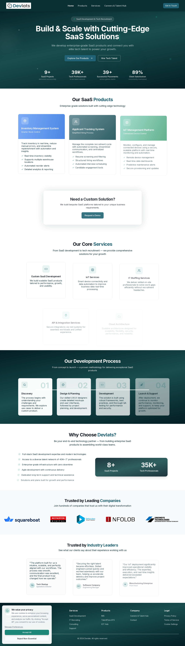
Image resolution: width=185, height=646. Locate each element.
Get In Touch (171, 6)
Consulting (73, 624)
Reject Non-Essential (26, 638)
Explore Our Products (80, 58)
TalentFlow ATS (108, 620)
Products (82, 5)
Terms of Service (171, 620)
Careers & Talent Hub (115, 5)
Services (95, 5)
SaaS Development (77, 616)
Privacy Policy (170, 616)
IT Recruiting (74, 620)
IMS (102, 616)
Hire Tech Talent (109, 58)
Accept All (26, 632)
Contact (133, 620)
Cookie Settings (171, 624)
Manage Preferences (14, 627)
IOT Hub (104, 624)
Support (72, 628)
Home (71, 5)
